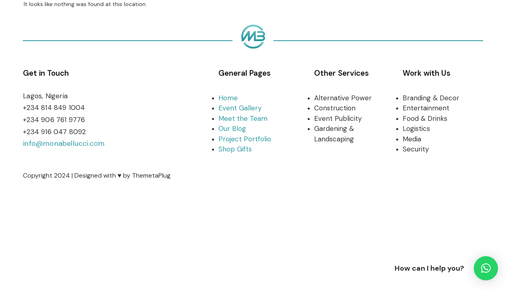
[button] (486, 268)
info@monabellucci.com (64, 143)
